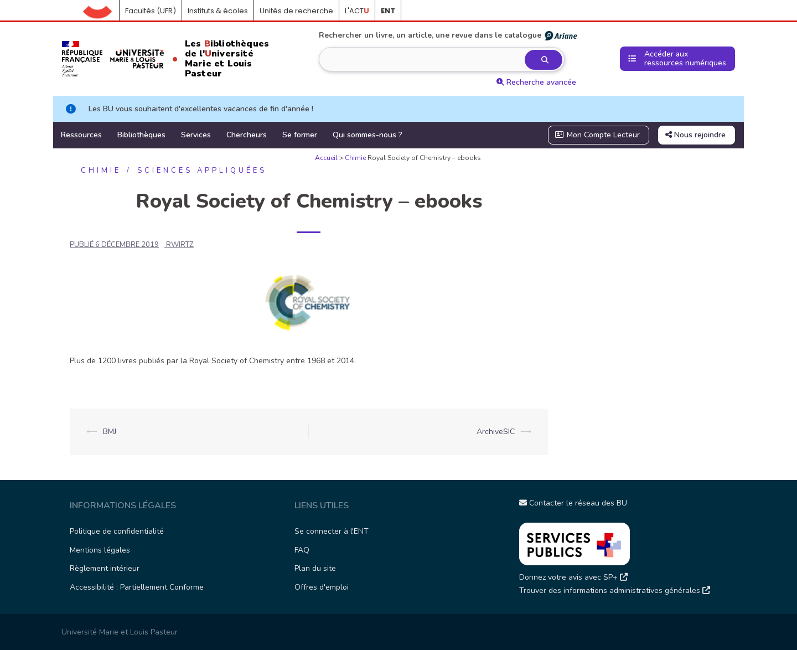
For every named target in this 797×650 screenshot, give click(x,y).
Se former (299, 135)
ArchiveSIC (496, 431)
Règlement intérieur (104, 568)
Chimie (355, 157)
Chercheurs (246, 135)
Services (196, 135)
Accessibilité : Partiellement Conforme (137, 587)
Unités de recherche (296, 11)
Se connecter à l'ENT (331, 531)
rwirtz (180, 245)
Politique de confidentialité (117, 531)
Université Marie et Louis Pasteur (119, 632)
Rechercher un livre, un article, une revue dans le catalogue (448, 35)
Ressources (81, 135)
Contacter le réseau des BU (573, 503)
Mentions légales (100, 550)
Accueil (101, 11)
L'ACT (357, 11)
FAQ (301, 550)
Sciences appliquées (202, 171)
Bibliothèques (141, 135)
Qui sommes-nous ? (367, 135)
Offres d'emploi (321, 587)
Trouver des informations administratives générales (614, 590)
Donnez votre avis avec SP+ (573, 577)
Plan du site (315, 568)
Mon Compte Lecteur (597, 135)
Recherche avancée (536, 82)
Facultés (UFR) (150, 11)
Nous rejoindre (695, 135)
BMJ (109, 431)
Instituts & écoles (218, 11)
